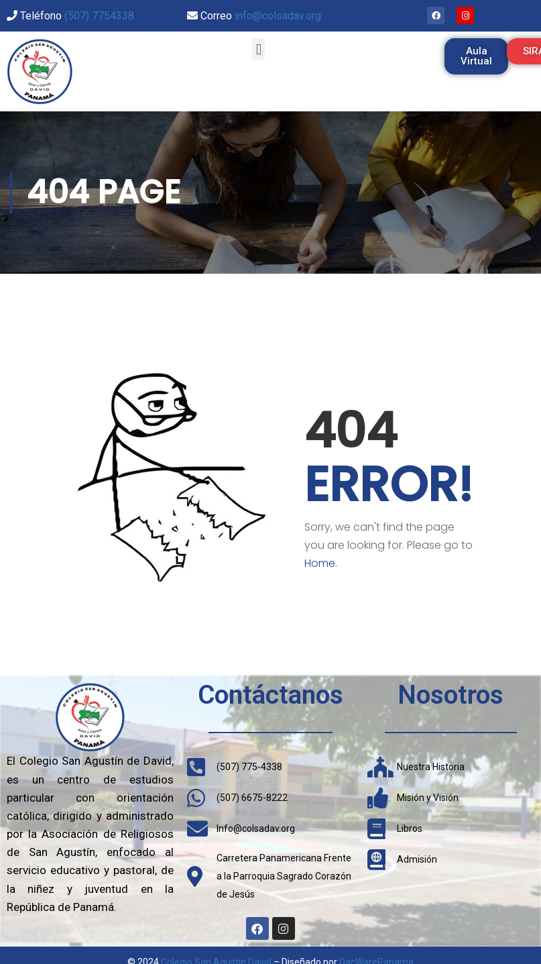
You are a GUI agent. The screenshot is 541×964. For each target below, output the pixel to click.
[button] (258, 49)
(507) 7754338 (99, 15)
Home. (320, 563)
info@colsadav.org (278, 15)
